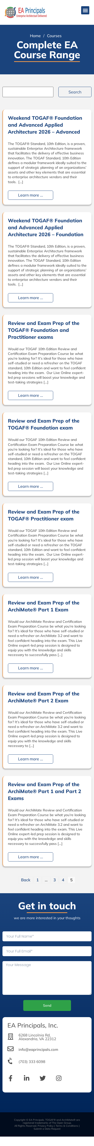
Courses (54, 35)
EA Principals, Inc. (32, 1025)
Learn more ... (30, 195)
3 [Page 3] (54, 879)
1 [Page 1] (37, 879)
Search (75, 91)
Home (35, 35)
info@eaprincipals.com (38, 1049)
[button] (85, 10)
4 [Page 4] (63, 879)
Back (25, 879)
